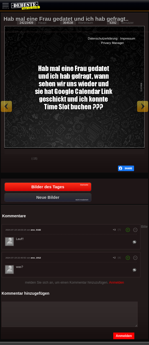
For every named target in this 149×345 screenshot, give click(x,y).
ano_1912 (36, 258)
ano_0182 (36, 230)
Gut (9, 159)
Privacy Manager (112, 43)
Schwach (23, 159)
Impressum (127, 38)
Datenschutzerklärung (102, 38)
